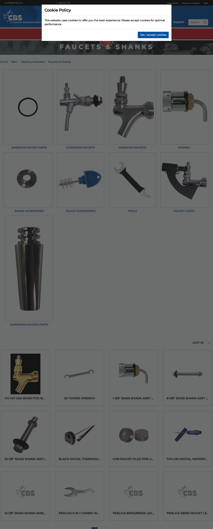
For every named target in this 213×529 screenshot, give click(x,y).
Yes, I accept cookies (153, 34)
